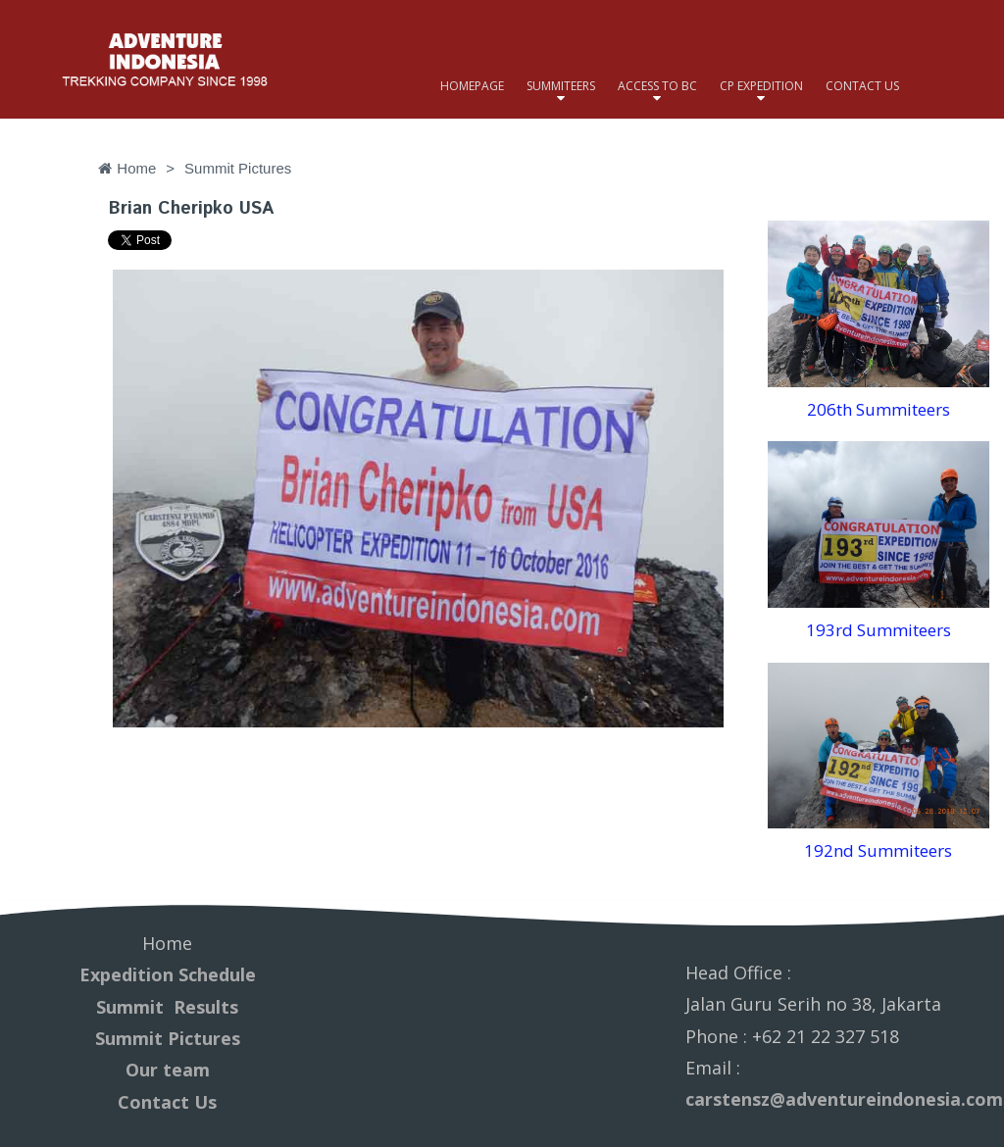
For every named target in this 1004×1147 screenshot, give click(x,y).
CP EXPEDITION (761, 85)
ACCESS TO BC (657, 85)
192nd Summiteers (878, 850)
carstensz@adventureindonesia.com (844, 1099)
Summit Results (167, 1007)
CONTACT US (862, 85)
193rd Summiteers (878, 630)
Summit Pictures (167, 1038)
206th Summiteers (878, 409)
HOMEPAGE (472, 85)
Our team (168, 1069)
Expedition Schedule (167, 974)
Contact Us (167, 1102)
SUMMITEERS (561, 85)
